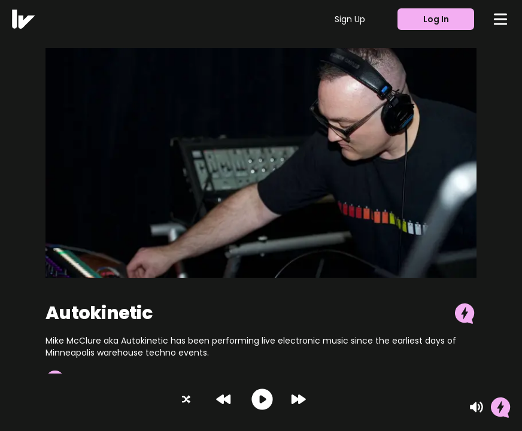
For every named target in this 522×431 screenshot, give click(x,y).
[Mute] (476, 407)
